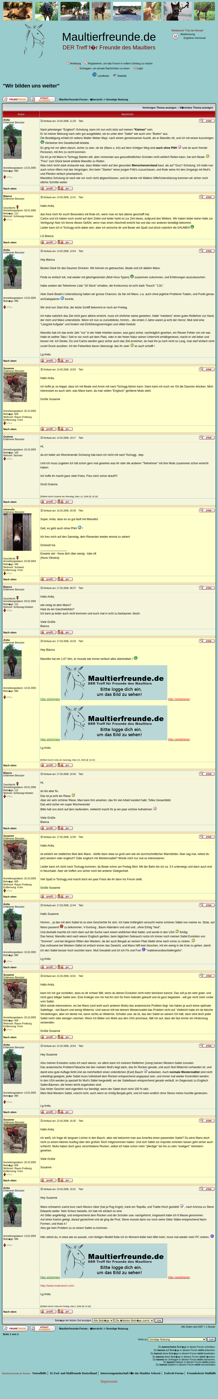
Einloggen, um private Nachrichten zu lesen (103, 68)
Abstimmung (187, 34)
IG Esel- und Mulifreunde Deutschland (73, 1373)
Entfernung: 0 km (13, 419)
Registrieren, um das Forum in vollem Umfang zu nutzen (118, 63)
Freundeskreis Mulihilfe (201, 1373)
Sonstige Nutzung (117, 99)
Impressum (109, 1381)
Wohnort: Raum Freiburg (17, 417)
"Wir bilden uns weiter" (31, 86)
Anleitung (74, 63)
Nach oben (9, 188)
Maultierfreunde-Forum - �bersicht (80, 99)
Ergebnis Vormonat (195, 38)
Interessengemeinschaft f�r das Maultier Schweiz (130, 1373)
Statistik (119, 75)
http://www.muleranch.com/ (57, 1285)
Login (138, 68)
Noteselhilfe (39, 1373)
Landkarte (100, 75)
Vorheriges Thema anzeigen (159, 107)
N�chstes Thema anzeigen (196, 107)
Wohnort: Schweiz (13, 567)
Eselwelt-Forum (174, 1373)
